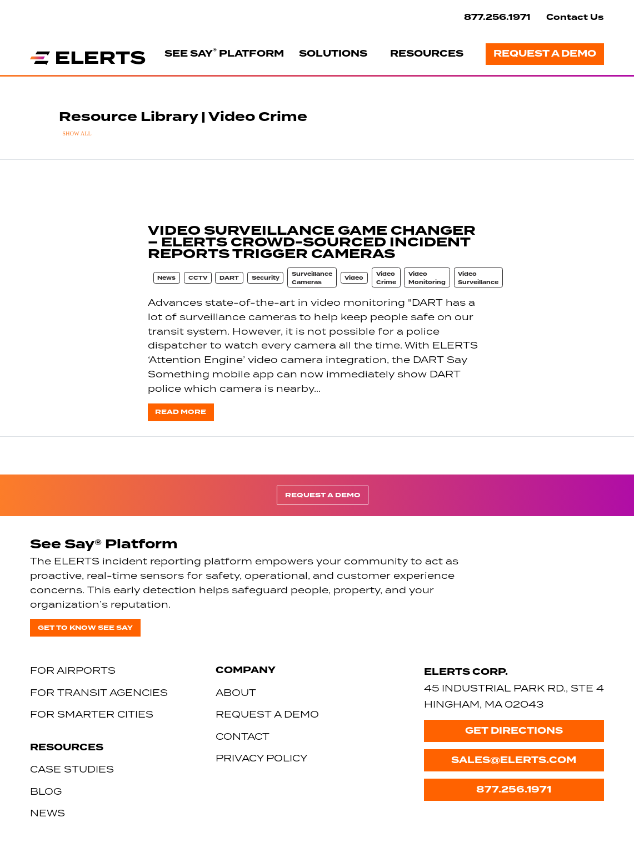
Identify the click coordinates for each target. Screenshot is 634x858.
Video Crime (386, 278)
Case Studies (72, 769)
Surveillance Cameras (312, 278)
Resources (426, 53)
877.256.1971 (497, 17)
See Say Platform (224, 53)
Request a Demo (544, 53)
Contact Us (575, 17)
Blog (46, 791)
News (166, 278)
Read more (180, 412)
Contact (242, 736)
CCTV (197, 278)
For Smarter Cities (91, 714)
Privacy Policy (261, 757)
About (236, 692)
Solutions (333, 53)
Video (354, 278)
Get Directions (514, 731)
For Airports (73, 670)
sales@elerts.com (513, 760)
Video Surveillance (478, 278)
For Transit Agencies (99, 692)
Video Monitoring (427, 278)
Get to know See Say (85, 628)
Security (265, 278)
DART (229, 278)
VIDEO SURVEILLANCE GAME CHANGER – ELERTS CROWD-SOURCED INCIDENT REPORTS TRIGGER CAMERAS (312, 242)
